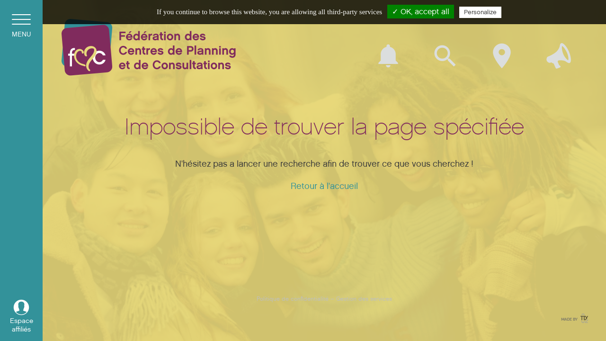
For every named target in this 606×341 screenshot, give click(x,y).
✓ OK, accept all (420, 11)
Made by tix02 (574, 318)
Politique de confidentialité (293, 298)
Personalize (480, 12)
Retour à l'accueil (324, 186)
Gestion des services (364, 298)
